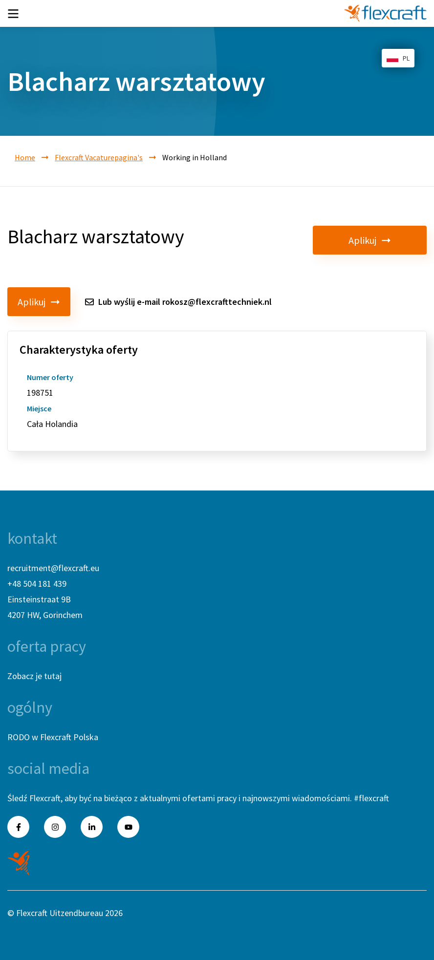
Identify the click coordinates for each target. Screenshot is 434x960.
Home (25, 157)
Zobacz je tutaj (34, 676)
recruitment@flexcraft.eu (53, 568)
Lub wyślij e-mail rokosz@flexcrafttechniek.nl (178, 302)
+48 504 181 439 (36, 583)
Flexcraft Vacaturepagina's (99, 157)
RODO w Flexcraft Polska (52, 737)
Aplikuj (395, 240)
